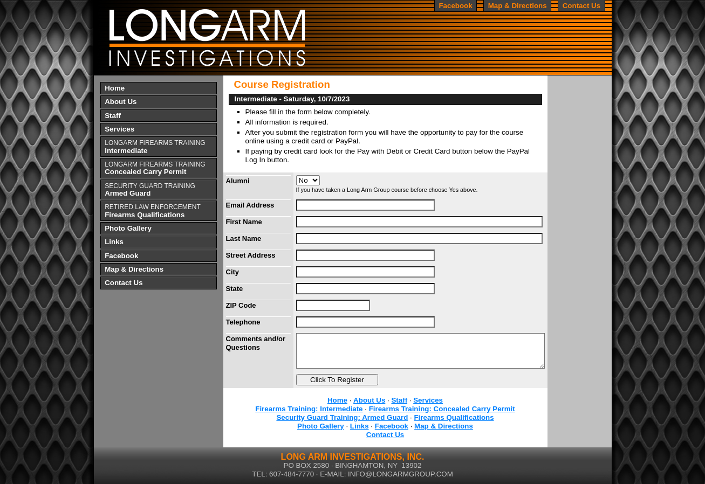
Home (337, 400)
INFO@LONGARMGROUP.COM (400, 474)
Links (359, 426)
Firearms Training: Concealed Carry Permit (442, 409)
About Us (369, 400)
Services (428, 400)
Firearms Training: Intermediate (308, 409)
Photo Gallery (320, 426)
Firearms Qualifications (454, 417)
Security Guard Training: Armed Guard (342, 417)
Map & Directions (443, 426)
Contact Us (385, 435)
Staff (399, 400)
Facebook (391, 426)
